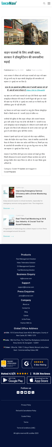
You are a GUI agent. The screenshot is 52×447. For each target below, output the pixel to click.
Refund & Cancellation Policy (26, 411)
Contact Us (26, 308)
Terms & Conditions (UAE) (26, 428)
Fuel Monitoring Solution (26, 270)
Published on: (9, 70)
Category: (8, 169)
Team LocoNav (37, 70)
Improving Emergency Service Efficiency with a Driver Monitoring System (31, 194)
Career (26, 315)
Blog (26, 312)
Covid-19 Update (18, 169)
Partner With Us (26, 323)
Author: (29, 70)
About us (26, 304)
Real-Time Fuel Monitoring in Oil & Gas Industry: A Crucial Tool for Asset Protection (31, 222)
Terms (26, 422)
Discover (6, 208)
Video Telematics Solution (26, 263)
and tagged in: (31, 169)
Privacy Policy (26, 405)
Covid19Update (10, 172)
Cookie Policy (26, 416)
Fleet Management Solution (26, 259)
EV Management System (26, 266)
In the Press (26, 319)
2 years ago (20, 187)
